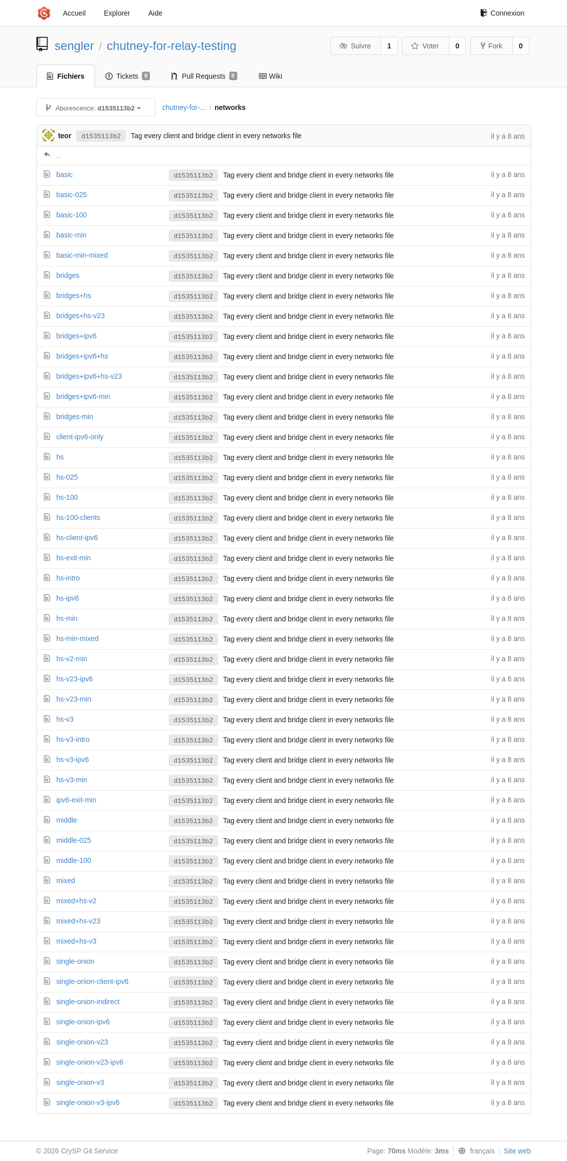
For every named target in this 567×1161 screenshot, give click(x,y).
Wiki (270, 76)
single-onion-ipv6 (83, 1022)
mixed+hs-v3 (76, 941)
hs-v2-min (71, 659)
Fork (491, 46)
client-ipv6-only (79, 437)
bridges (67, 275)
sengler (74, 45)
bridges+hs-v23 (80, 316)
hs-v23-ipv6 (74, 679)
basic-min (71, 235)
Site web (517, 1151)
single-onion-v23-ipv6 (89, 1062)
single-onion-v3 (80, 1082)
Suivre (355, 46)
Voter (425, 46)
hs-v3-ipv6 (72, 760)
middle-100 (73, 860)
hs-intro (68, 578)
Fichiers (66, 76)
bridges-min (74, 417)
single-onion (75, 961)
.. (59, 155)
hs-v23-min (73, 699)
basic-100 (71, 215)
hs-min (66, 618)
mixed (65, 881)
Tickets (128, 76)
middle (66, 820)
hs (60, 457)
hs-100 (67, 497)
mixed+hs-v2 (76, 901)
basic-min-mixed (82, 255)
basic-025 (71, 195)
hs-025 (67, 477)
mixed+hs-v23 (78, 921)
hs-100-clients (78, 517)
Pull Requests (204, 76)
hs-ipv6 (67, 598)
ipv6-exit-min (76, 800)
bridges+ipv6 (76, 336)
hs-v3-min (71, 780)
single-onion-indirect (87, 1002)
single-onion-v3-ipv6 (87, 1102)
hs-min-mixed (77, 638)
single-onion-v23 (82, 1042)
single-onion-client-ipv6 (92, 981)
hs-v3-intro (72, 739)
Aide (155, 13)
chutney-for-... (183, 107)
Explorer (117, 13)
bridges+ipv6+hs (82, 356)
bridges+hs (73, 296)
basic (64, 174)
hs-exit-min (73, 558)
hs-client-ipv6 (76, 538)
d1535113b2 (101, 136)
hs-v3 (64, 719)
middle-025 (73, 840)
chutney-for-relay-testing (172, 45)
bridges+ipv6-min (83, 396)
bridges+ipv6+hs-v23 (89, 376)
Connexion (502, 13)
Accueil (74, 13)
